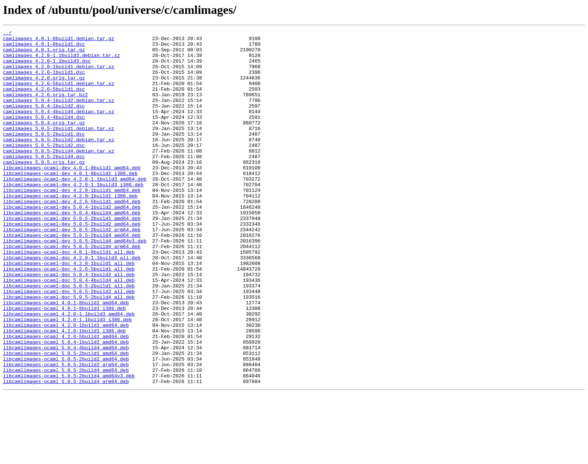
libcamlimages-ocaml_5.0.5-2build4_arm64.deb (66, 452)
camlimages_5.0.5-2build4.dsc (44, 182)
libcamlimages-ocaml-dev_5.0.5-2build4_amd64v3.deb (74, 283)
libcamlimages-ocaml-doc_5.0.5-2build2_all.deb (69, 344)
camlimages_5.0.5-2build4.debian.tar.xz (58, 175)
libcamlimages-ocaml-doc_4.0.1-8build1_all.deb (69, 296)
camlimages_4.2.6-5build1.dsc (44, 101)
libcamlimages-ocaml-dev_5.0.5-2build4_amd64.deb (72, 276)
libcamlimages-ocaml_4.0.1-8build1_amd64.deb (66, 357)
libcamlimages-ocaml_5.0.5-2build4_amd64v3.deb (69, 445)
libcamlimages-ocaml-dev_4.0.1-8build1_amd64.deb (72, 195)
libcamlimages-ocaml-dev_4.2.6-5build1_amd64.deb (72, 236)
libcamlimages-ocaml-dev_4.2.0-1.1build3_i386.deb (73, 216)
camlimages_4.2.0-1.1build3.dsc (47, 67)
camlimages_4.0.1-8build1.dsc (44, 47)
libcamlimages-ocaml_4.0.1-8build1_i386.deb (64, 364)
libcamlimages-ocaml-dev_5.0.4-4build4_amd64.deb (72, 249)
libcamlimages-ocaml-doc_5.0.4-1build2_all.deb (69, 323)
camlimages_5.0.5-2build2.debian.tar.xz (58, 162)
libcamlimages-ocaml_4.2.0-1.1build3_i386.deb (67, 377)
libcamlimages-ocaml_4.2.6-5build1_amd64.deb (66, 398)
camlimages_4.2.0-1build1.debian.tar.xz (58, 74)
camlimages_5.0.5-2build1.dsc (44, 155)
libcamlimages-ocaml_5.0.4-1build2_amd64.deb (66, 404)
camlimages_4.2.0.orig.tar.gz (44, 87)
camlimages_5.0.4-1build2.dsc (44, 121)
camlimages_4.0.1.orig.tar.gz (44, 54)
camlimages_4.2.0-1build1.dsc (44, 81)
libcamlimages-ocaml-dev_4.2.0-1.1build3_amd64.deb (74, 209)
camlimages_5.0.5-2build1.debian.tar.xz (58, 148)
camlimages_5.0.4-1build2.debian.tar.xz (58, 114)
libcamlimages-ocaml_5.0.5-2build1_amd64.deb (66, 418)
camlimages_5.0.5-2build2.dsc (44, 168)
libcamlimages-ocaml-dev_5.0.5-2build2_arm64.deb (72, 269)
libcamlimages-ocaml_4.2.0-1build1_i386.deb (64, 391)
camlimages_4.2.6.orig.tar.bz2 (45, 108)
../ (7, 33)
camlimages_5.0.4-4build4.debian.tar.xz (58, 128)
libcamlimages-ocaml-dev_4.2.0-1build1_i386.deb (70, 229)
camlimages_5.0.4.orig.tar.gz (44, 141)
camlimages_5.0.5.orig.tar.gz (44, 189)
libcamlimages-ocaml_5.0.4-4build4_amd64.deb (66, 411)
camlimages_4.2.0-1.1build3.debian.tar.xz (61, 60)
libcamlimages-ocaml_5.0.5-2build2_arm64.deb (66, 431)
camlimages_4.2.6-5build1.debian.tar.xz (58, 94)
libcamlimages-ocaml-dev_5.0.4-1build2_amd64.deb (72, 242)
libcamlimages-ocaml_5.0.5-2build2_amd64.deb (66, 425)
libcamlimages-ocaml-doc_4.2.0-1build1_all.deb (69, 310)
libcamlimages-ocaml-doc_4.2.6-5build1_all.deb (69, 317)
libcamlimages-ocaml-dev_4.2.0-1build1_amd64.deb (72, 222)
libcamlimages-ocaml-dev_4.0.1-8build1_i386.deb (70, 202)
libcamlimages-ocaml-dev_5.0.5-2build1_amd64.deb (72, 256)
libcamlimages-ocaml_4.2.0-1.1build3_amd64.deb (69, 371)
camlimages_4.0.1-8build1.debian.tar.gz (58, 40)
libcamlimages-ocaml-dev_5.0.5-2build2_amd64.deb (72, 263)
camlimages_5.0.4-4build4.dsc (44, 135)
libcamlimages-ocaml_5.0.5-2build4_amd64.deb (66, 438)
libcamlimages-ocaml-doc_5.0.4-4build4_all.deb (69, 330)
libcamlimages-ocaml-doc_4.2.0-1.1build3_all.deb (72, 303)
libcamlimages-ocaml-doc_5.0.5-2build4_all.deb (69, 350)
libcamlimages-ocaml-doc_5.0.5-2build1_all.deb (69, 337)
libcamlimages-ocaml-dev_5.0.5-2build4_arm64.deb (72, 290)
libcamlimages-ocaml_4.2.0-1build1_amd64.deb (66, 384)
